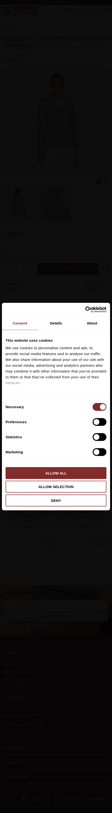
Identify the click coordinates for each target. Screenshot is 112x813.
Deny (56, 500)
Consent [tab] (20, 323)
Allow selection (56, 487)
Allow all (56, 473)
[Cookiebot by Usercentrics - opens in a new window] (85, 310)
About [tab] (92, 323)
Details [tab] (56, 323)
